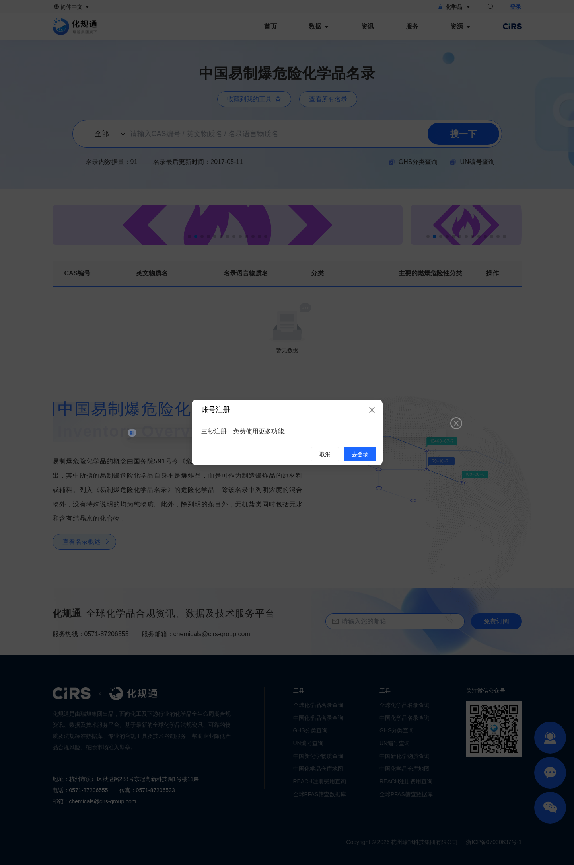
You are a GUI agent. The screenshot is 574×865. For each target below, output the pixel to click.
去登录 (360, 454)
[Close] (372, 410)
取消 (325, 454)
